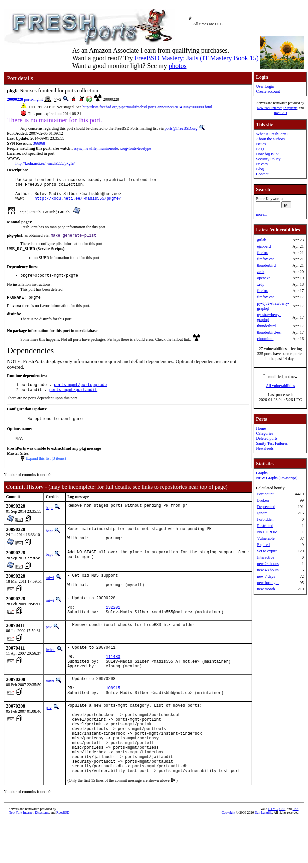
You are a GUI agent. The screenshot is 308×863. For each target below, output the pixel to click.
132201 (113, 625)
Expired (263, 544)
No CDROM (267, 532)
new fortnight (268, 582)
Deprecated (266, 506)
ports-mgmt (33, 99)
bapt (49, 518)
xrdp (260, 284)
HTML (273, 852)
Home (261, 428)
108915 (113, 715)
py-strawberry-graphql (269, 317)
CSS (282, 852)
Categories (264, 433)
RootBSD (280, 113)
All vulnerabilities (280, 385)
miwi (50, 590)
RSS (296, 852)
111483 (113, 678)
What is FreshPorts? (272, 134)
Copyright (228, 855)
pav (48, 646)
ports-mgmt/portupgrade (80, 393)
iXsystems (290, 108)
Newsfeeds (265, 448)
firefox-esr (265, 259)
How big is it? (267, 154)
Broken (263, 500)
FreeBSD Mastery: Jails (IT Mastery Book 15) (196, 58)
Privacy (262, 164)
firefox (262, 252)
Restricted (265, 525)
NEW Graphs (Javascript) (276, 478)
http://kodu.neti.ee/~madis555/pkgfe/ (45, 163)
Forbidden (265, 519)
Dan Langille (263, 855)
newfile (90, 148)
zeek (260, 271)
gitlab (261, 240)
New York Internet (269, 108)
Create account (268, 91)
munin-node (108, 148)
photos (177, 65)
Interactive (265, 557)
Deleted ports (266, 438)
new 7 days (266, 576)
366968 (39, 143)
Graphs (262, 473)
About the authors (270, 139)
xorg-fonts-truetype (135, 148)
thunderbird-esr (269, 332)
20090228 (15, 99)
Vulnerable (266, 538)
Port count (265, 494)
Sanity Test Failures (272, 443)
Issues (261, 144)
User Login (265, 86)
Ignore (262, 513)
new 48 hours (268, 570)
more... (261, 214)
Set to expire (267, 551)
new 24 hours (268, 563)
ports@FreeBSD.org (181, 128)
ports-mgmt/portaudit (73, 398)
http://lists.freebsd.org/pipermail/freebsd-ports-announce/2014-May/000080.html (147, 107)
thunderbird (266, 265)
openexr (263, 278)
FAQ (260, 149)
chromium (265, 338)
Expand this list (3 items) (46, 469)
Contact (262, 174)
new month (266, 589)
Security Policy (268, 159)
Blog (260, 169)
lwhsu (50, 668)
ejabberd (264, 246)
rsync (78, 148)
